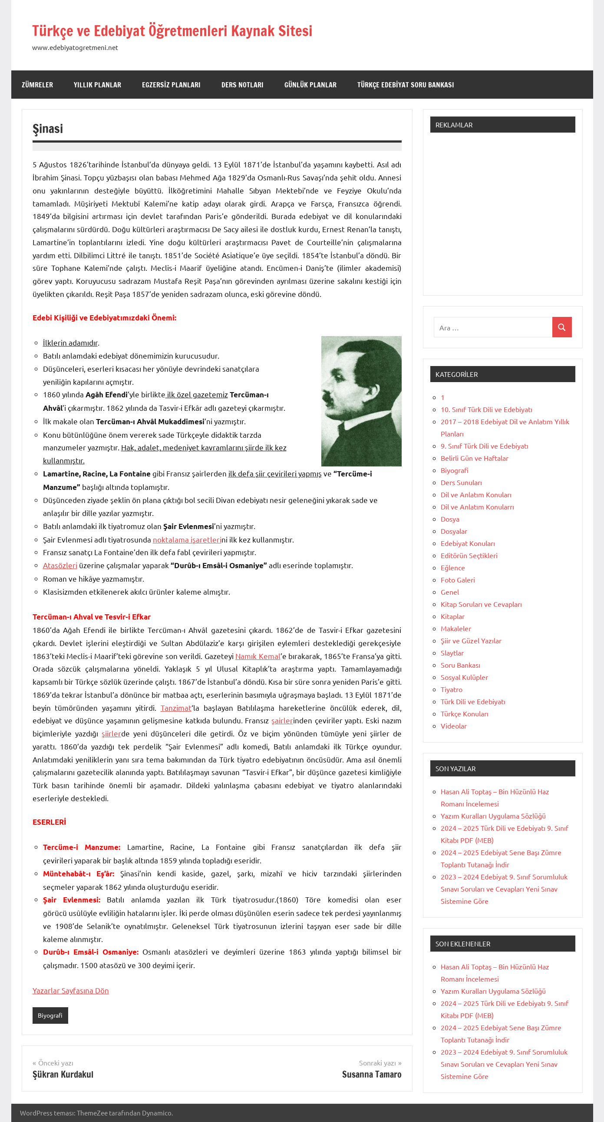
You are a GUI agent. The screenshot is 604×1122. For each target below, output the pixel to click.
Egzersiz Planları (171, 85)
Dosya (450, 518)
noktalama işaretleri (187, 539)
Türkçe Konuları (464, 713)
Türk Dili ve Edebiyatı (473, 701)
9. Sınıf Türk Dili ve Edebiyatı (484, 445)
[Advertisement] (503, 218)
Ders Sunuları (461, 482)
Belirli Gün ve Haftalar (474, 457)
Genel (450, 591)
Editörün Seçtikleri (469, 555)
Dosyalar (454, 530)
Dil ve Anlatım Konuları (476, 494)
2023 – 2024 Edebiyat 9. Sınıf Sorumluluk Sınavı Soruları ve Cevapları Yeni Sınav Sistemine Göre (504, 888)
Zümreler (37, 85)
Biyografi (51, 1015)
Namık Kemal (258, 655)
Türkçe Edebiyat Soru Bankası (405, 85)
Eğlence (453, 567)
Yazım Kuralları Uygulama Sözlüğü (493, 815)
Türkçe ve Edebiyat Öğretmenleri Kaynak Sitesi (200, 29)
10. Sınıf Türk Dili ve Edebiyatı (486, 409)
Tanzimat (176, 707)
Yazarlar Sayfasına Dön (71, 990)
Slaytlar (452, 652)
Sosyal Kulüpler (464, 677)
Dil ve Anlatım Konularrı (477, 506)
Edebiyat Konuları (468, 543)
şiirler (111, 733)
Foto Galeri (458, 579)
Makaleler (456, 628)
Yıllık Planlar (97, 85)
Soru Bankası (460, 664)
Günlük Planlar (310, 85)
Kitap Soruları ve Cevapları (481, 603)
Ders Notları (242, 85)
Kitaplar (453, 616)
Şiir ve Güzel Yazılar (471, 640)
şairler (282, 720)
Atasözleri (60, 564)
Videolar (454, 725)
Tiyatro (451, 689)
